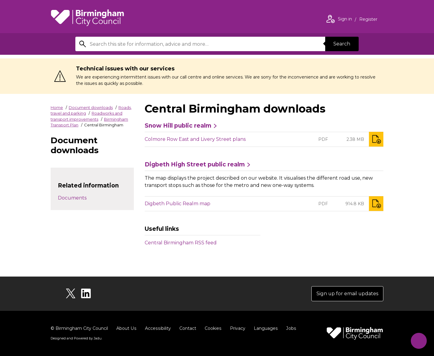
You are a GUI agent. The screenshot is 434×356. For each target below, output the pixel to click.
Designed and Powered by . (76, 338)
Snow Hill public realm (178, 125)
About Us (126, 328)
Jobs (289, 328)
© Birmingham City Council (79, 328)
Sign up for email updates (347, 293)
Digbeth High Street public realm (195, 164)
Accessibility (157, 328)
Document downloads (91, 107)
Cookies (211, 328)
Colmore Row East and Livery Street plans (195, 139)
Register (368, 20)
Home (57, 107)
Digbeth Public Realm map (177, 203)
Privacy (236, 328)
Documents (72, 198)
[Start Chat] (418, 340)
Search (341, 44)
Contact (186, 328)
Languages (264, 328)
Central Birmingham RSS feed (181, 243)
